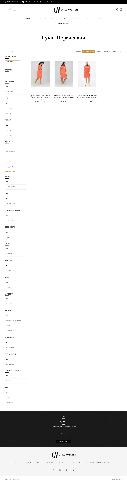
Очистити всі (9, 65)
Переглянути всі (10, 172)
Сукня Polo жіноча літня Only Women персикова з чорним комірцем (40, 97)
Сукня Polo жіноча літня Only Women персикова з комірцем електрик (64, 97)
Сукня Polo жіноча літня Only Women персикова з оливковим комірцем (87, 97)
